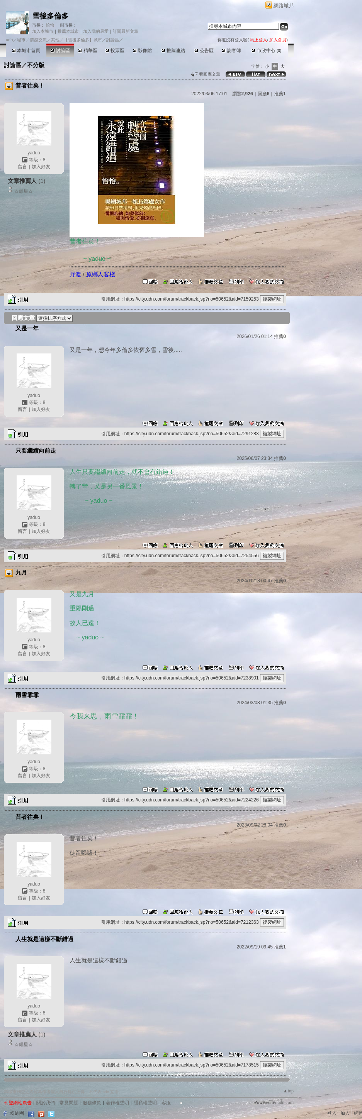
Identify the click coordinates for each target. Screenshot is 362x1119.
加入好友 (41, 166)
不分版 (35, 65)
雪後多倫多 (50, 16)
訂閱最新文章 (125, 31)
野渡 (75, 274)
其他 (55, 39)
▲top (288, 1091)
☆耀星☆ (23, 191)
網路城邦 (284, 5)
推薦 (280, 93)
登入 (332, 1113)
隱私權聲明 (145, 1102)
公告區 (203, 50)
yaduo (33, 153)
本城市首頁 (26, 50)
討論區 (60, 50)
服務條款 (92, 1102)
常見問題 (68, 1102)
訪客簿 (231, 50)
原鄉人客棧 (100, 274)
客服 (166, 1102)
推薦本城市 (68, 31)
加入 (345, 1113)
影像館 (142, 50)
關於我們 (45, 1102)
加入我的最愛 (96, 31)
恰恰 (49, 25)
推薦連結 (173, 50)
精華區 (87, 50)
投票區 (114, 50)
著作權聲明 (117, 1102)
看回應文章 (205, 74)
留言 (22, 166)
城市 (21, 39)
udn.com (285, 1102)
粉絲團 (17, 1113)
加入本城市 (42, 31)
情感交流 (38, 39)
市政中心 (266, 50)
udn (9, 39)
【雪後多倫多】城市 (83, 39)
